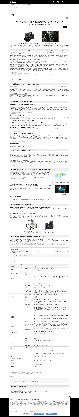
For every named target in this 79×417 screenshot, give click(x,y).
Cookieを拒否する (39, 413)
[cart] (58, 2)
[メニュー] (66, 2)
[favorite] (54, 2)
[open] (62, 2)
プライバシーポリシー (26, 411)
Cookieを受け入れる (51, 413)
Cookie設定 (26, 413)
